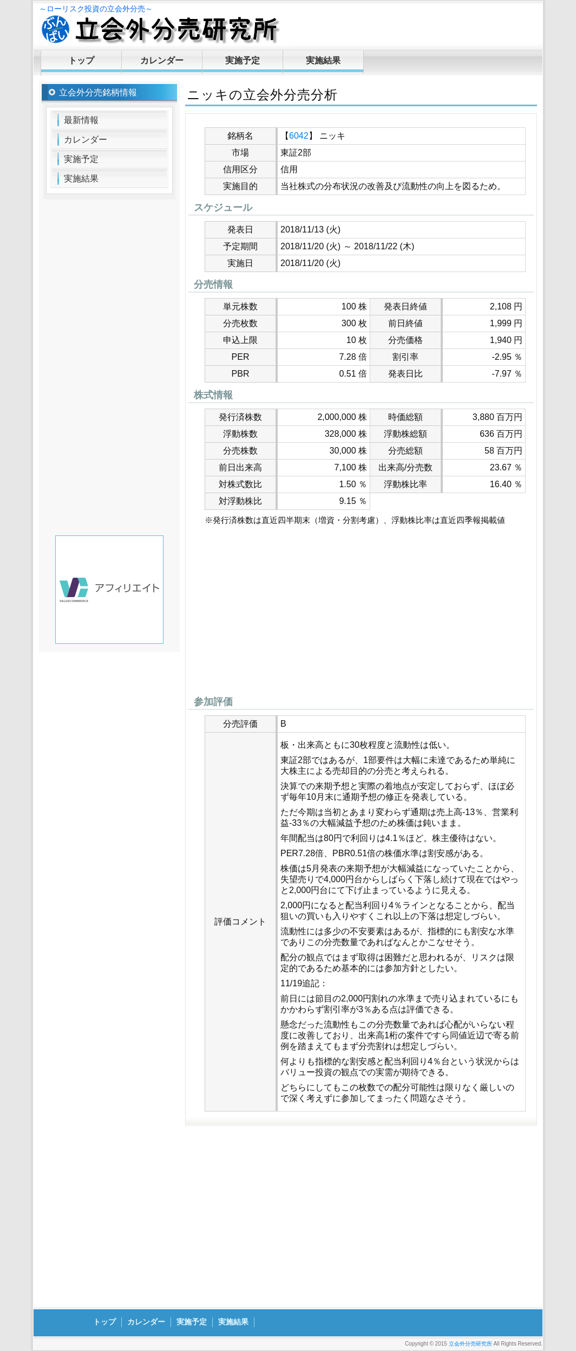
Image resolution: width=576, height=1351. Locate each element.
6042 (299, 135)
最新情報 (81, 120)
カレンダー (162, 60)
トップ (81, 60)
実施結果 (323, 60)
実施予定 (242, 60)
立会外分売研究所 (470, 1344)
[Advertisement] (361, 613)
